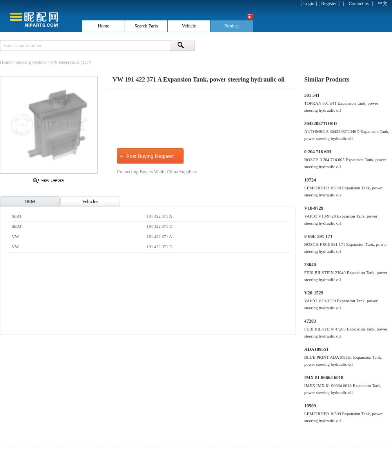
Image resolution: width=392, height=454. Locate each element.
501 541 (311, 95)
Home (5, 62)
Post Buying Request (150, 156)
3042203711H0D (320, 123)
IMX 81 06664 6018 (323, 377)
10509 (310, 406)
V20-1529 (313, 293)
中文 (382, 3)
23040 (310, 264)
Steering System (30, 62)
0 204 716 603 (317, 151)
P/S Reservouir (65, 62)
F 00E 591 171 (318, 236)
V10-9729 (313, 208)
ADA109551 (316, 349)
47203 (310, 321)
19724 (310, 180)
